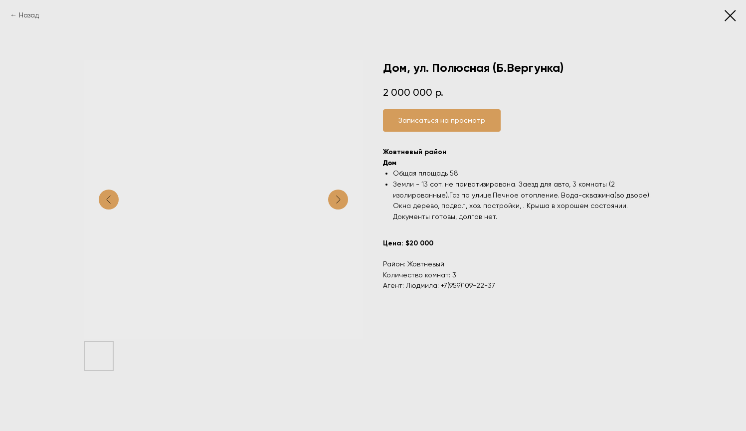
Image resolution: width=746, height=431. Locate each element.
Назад (29, 15)
